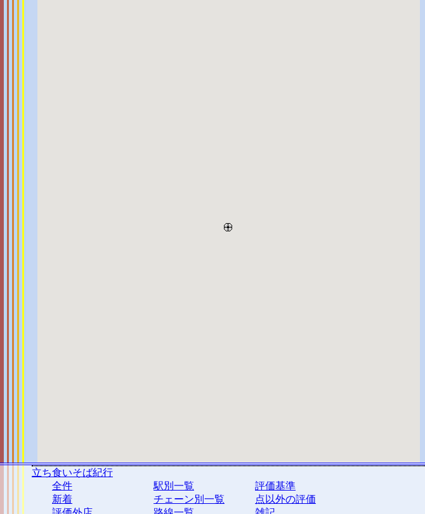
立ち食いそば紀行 (72, 472)
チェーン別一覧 (189, 499)
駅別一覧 (174, 485)
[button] (228, 224)
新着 (62, 499)
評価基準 (275, 485)
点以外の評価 (285, 499)
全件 (62, 485)
